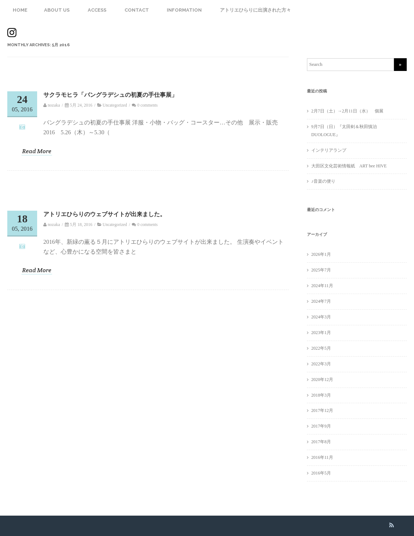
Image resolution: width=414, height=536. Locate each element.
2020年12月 (322, 379)
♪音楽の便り (323, 181)
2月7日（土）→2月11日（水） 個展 (349, 111)
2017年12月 (322, 410)
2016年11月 (322, 457)
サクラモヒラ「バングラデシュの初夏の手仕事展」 (110, 94)
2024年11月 (322, 285)
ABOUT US (57, 10)
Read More (36, 151)
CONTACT (137, 10)
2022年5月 (321, 348)
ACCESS (97, 10)
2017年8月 (321, 441)
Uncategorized (115, 105)
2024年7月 (321, 301)
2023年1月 (321, 332)
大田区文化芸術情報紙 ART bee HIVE (349, 165)
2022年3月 (321, 363)
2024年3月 (321, 316)
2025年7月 (321, 270)
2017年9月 (321, 426)
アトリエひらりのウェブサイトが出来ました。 (104, 214)
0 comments (147, 105)
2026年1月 (321, 254)
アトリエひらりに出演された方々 (255, 10)
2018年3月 (321, 395)
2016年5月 (321, 473)
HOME (20, 10)
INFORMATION (184, 10)
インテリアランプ (328, 150)
